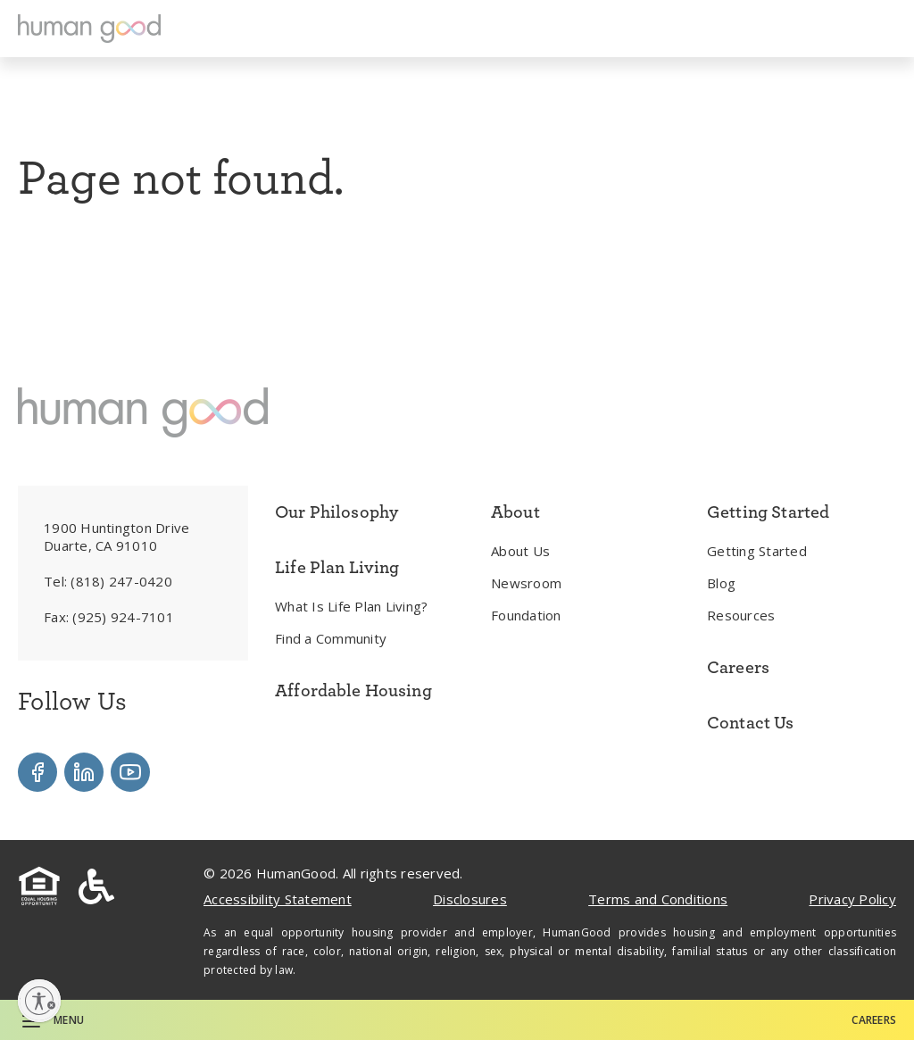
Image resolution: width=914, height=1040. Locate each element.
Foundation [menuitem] (526, 615)
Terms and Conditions (657, 899)
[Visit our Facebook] (37, 772)
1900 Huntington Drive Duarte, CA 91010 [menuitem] (116, 536)
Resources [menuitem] (741, 615)
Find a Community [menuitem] (330, 638)
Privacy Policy (852, 899)
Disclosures (470, 899)
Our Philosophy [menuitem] (336, 511)
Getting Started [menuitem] (757, 551)
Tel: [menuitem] (108, 581)
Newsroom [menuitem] (526, 583)
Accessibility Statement (278, 899)
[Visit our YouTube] (130, 772)
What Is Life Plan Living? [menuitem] (351, 606)
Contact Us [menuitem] (750, 722)
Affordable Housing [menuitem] (353, 690)
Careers (874, 1020)
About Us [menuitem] (520, 551)
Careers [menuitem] (738, 667)
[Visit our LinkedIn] (84, 772)
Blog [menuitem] (721, 583)
